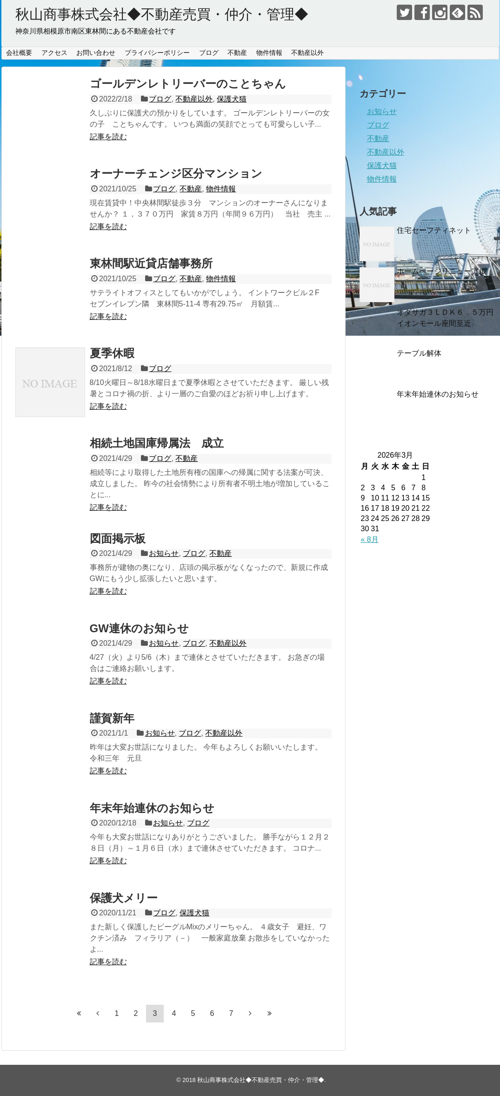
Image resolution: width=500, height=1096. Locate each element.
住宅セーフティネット (434, 230)
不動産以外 (307, 52)
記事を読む (108, 137)
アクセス (54, 52)
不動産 (237, 52)
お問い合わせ (95, 52)
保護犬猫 (232, 99)
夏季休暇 (112, 353)
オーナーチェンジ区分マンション (176, 173)
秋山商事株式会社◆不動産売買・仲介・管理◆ (161, 14)
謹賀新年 (112, 718)
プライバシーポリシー (157, 52)
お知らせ (164, 553)
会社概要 (19, 52)
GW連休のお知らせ (139, 628)
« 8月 (370, 539)
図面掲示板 (118, 538)
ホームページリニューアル (441, 271)
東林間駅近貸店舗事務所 (151, 263)
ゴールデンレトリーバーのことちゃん (188, 83)
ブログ (209, 52)
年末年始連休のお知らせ (152, 808)
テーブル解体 (419, 353)
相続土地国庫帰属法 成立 (157, 443)
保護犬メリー (124, 898)
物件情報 (269, 52)
